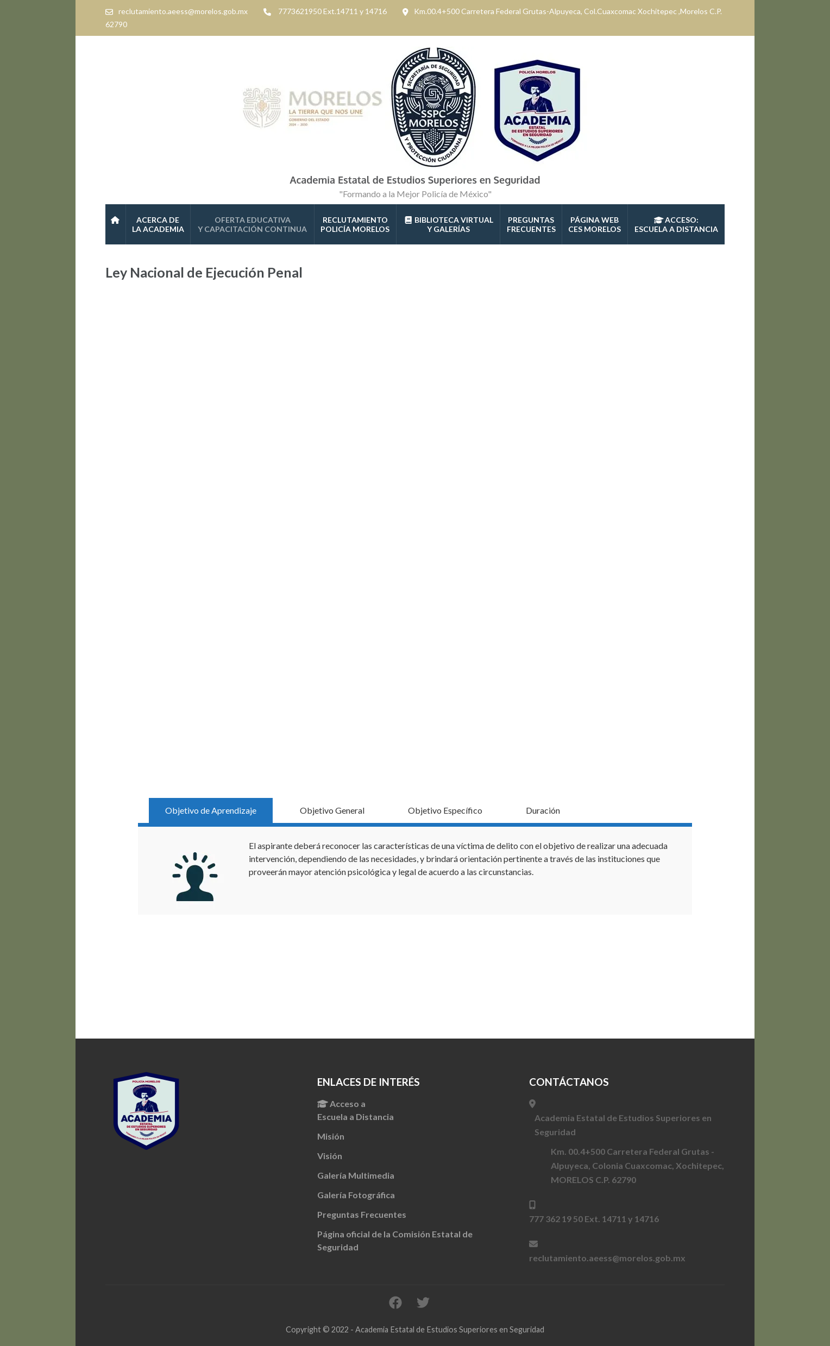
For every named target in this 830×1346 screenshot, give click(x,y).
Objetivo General (332, 810)
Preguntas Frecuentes (361, 1214)
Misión (330, 1136)
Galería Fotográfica (356, 1195)
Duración (543, 810)
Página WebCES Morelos (594, 224)
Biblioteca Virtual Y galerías (449, 224)
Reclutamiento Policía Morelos (354, 224)
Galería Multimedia (355, 1175)
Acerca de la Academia (158, 224)
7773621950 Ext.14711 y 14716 (332, 11)
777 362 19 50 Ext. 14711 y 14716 (594, 1218)
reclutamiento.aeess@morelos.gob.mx (183, 11)
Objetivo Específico (445, 810)
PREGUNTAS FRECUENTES (531, 224)
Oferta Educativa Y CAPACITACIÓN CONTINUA (252, 224)
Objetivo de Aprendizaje (210, 810)
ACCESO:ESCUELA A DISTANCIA (676, 224)
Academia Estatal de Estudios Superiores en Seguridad (415, 180)
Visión (329, 1155)
